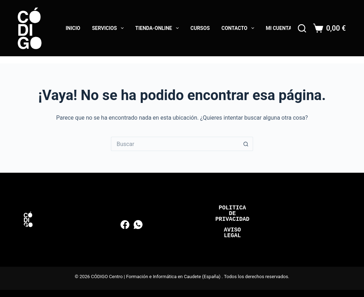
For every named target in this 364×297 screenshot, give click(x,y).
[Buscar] (302, 28)
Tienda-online (158, 28)
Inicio (73, 28)
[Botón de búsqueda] (246, 144)
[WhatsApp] (138, 224)
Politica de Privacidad (232, 213)
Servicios (109, 28)
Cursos (200, 28)
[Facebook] (125, 224)
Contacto (239, 28)
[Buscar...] (175, 144)
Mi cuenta (279, 28)
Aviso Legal (232, 233)
